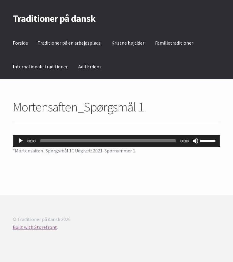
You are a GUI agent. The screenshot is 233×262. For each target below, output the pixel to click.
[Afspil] (21, 141)
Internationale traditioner (40, 66)
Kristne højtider (127, 43)
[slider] (107, 140)
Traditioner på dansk (54, 18)
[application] (116, 141)
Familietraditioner (174, 43)
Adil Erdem (89, 66)
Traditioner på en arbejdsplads (69, 43)
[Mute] (195, 141)
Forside (20, 43)
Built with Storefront (35, 227)
